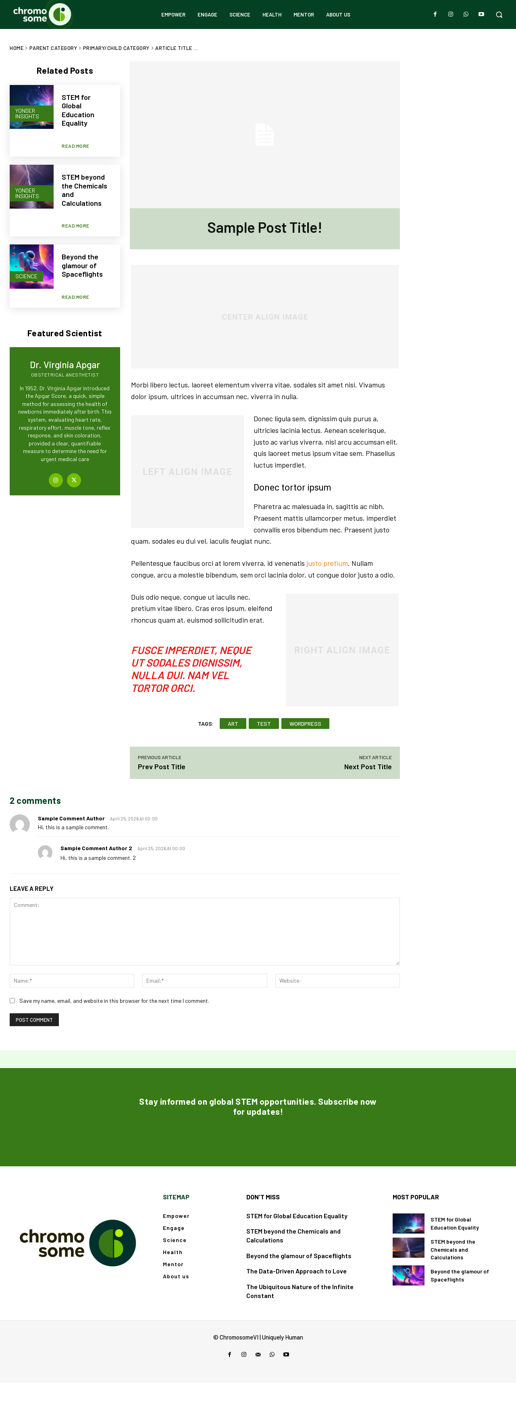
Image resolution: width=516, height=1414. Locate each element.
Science (26, 260)
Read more (75, 138)
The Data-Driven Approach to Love (296, 1302)
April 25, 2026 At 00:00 (134, 818)
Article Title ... (176, 48)
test (264, 723)
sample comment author (71, 818)
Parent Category (53, 48)
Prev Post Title (161, 766)
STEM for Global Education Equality (78, 110)
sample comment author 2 (96, 848)
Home (16, 48)
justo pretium (327, 563)
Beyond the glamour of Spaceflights (82, 251)
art (233, 723)
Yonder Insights (27, 113)
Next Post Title (368, 766)
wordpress (305, 723)
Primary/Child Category (116, 48)
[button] (499, 14)
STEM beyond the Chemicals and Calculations (84, 182)
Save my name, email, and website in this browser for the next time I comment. (114, 1000)
